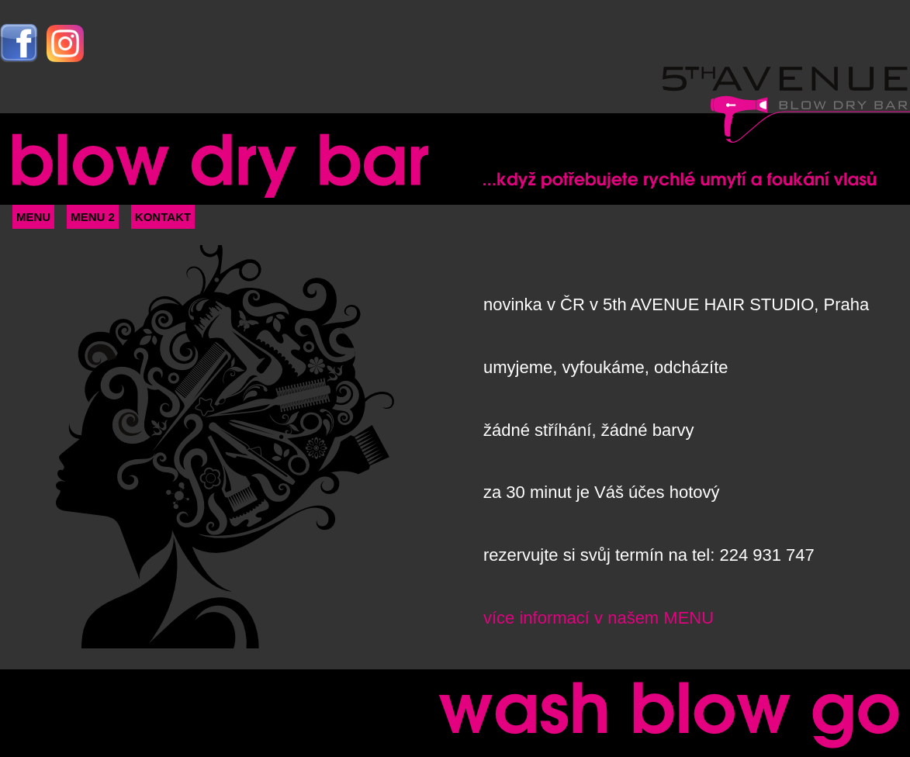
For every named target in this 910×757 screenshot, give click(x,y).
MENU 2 (93, 216)
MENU (33, 216)
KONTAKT (163, 216)
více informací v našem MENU (598, 617)
